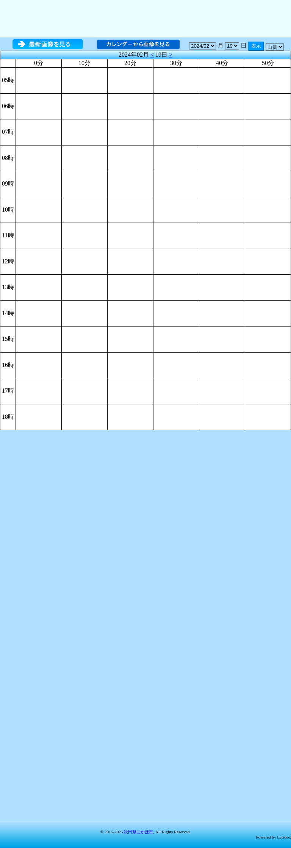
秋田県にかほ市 (138, 831)
